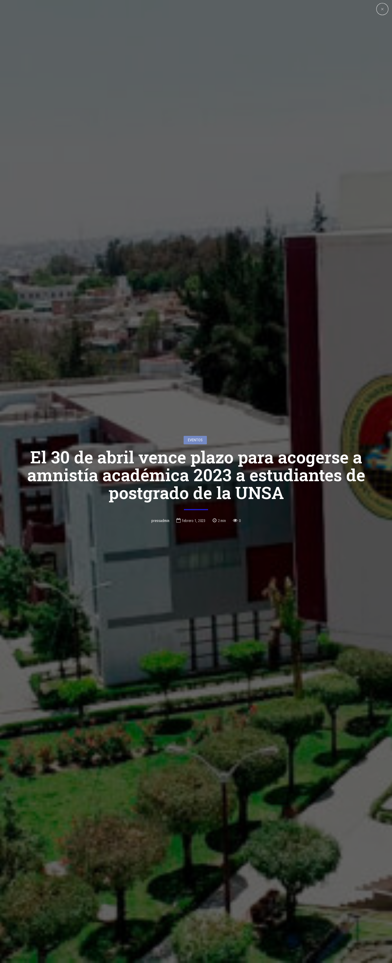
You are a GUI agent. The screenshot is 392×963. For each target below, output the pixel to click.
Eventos (195, 381)
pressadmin (160, 462)
